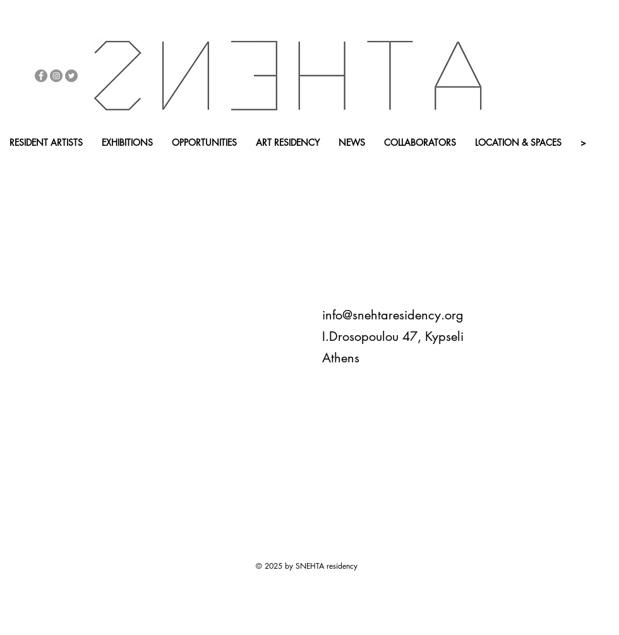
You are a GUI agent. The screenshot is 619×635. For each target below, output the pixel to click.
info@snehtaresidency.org (393, 315)
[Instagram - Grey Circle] (56, 75)
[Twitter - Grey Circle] (71, 75)
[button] (135, 163)
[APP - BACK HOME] (226, 163)
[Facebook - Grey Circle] (41, 75)
